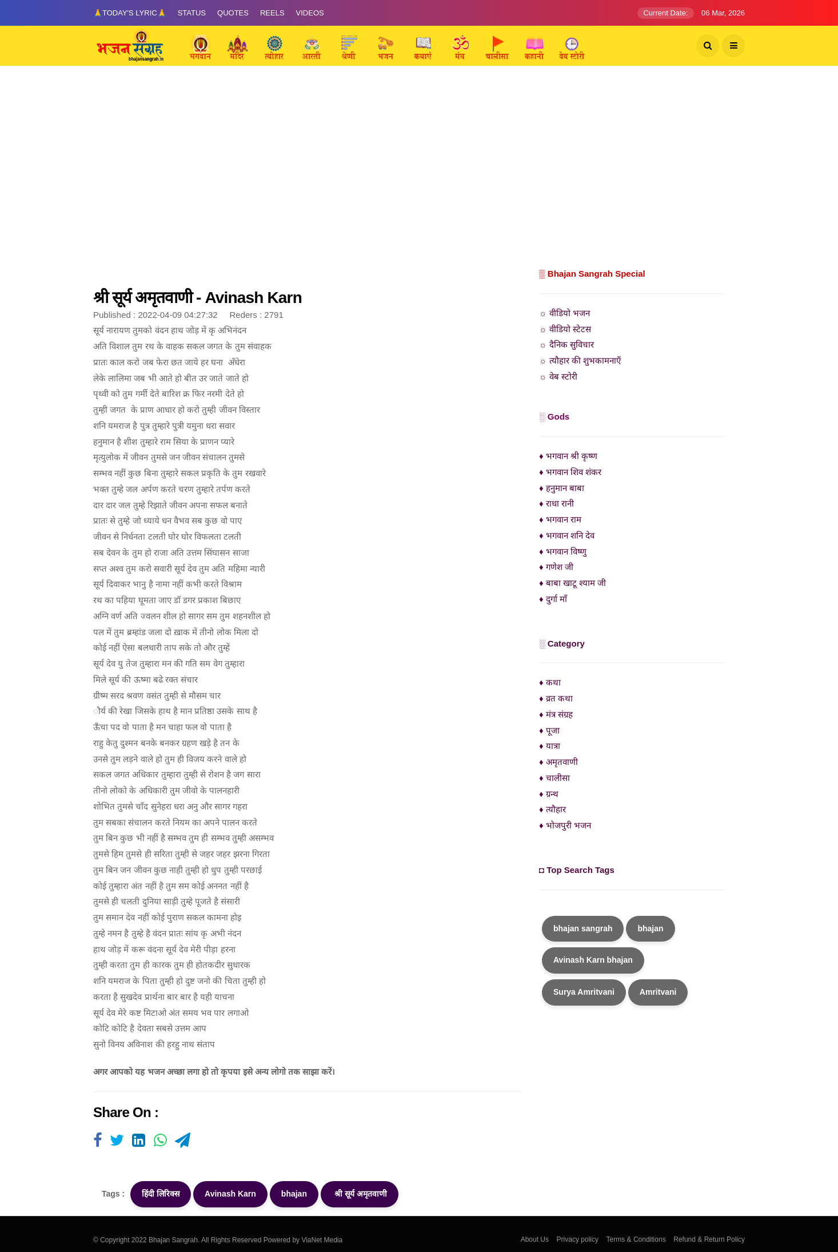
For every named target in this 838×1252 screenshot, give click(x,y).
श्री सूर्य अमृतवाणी (359, 1193)
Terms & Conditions (636, 1239)
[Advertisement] (419, 180)
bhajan (294, 1193)
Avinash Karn (230, 1193)
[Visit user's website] (97, 1141)
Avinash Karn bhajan (593, 959)
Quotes (233, 13)
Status (192, 13)
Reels (272, 13)
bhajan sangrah (582, 928)
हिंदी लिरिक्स (160, 1193)
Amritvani (658, 991)
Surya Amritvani (583, 991)
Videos (310, 13)
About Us (535, 1239)
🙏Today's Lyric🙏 (129, 13)
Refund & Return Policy (709, 1239)
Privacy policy (577, 1239)
